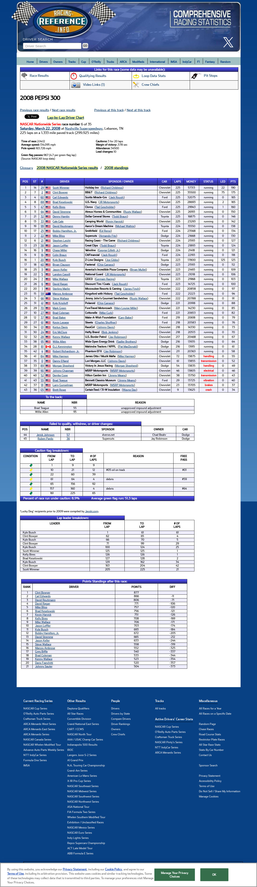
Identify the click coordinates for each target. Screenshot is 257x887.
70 (42, 308)
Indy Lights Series (78, 838)
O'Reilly (96, 61)
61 (42, 322)
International (157, 61)
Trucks (110, 61)
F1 (198, 61)
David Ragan (60, 284)
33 (42, 221)
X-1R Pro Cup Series (79, 781)
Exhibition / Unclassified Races (85, 822)
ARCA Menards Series (36, 734)
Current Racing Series (38, 701)
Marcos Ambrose (63, 293)
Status (208, 181)
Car (164, 181)
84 (42, 356)
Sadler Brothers (126, 341)
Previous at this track (109, 110)
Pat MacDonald (128, 346)
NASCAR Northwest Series (83, 801)
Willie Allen (59, 341)
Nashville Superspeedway (84, 128)
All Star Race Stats (210, 744)
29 (42, 187)
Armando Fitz (108, 235)
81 (42, 346)
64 (42, 211)
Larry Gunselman (63, 385)
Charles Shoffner (106, 322)
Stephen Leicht (61, 240)
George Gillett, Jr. (109, 250)
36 (68, 438)
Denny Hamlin (61, 216)
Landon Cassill (61, 274)
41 (42, 303)
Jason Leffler (60, 245)
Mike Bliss (59, 235)
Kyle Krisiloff (60, 303)
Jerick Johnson (45, 434)
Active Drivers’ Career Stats (174, 719)
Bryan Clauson (61, 264)
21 (42, 240)
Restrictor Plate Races (212, 739)
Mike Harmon (61, 356)
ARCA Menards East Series (39, 729)
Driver (64, 181)
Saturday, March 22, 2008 (40, 128)
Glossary (26, 168)
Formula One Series (35, 760)
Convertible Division (79, 718)
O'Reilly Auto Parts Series (38, 713)
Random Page (207, 724)
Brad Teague (60, 380)
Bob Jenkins (109, 332)
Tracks (72, 61)
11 (42, 269)
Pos (25, 181)
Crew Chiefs (118, 734)
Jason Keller (60, 269)
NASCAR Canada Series (37, 739)
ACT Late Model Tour (79, 848)
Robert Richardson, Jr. (66, 351)
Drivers (43, 61)
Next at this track (139, 110)
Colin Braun (60, 255)
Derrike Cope (60, 375)
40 (42, 264)
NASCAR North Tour (79, 734)
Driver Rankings (120, 724)
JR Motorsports (108, 202)
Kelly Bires (59, 207)
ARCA (123, 61)
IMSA (174, 61)
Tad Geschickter (105, 207)
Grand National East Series (83, 724)
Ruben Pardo (45, 438)
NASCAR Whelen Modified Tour (42, 744)
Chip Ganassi (106, 264)
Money (191, 181)
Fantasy (210, 61)
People (115, 701)
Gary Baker (125, 317)
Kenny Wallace (61, 337)
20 (42, 260)
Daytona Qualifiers (78, 708)
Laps (177, 181)
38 (42, 245)
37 (42, 317)
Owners (58, 61)
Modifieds (138, 61)
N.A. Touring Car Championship (86, 765)
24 (42, 332)
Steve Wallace (61, 298)
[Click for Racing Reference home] (128, 26)
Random (225, 61)
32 (42, 216)
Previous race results (34, 110)
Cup (83, 61)
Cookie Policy (113, 871)
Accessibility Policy (210, 781)
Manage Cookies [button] (209, 796)
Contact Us (205, 755)
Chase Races (206, 729)
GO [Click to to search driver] (85, 45)
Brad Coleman (61, 312)
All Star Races (75, 713)
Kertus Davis (60, 327)
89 (42, 365)
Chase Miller (60, 250)
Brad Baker (59, 317)
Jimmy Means (117, 375)
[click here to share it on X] (230, 42)
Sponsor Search (208, 765)
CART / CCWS (75, 729)
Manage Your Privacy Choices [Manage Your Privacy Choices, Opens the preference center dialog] (174, 876)
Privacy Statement (209, 775)
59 (42, 293)
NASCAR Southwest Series (83, 796)
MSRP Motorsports (122, 370)
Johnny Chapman (63, 370)
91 (42, 385)
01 (42, 327)
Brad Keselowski (62, 202)
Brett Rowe (59, 389)
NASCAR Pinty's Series (169, 742)
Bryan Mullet (138, 269)
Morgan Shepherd (63, 365)
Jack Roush (117, 197)
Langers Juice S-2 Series (82, 755)
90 (42, 370)
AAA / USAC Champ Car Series (85, 739)
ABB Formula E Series (80, 853)
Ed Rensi (105, 230)
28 (42, 337)
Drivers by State (120, 713)
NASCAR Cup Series (35, 708)
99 (42, 226)
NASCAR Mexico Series (81, 827)
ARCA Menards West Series (39, 724)
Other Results (76, 701)
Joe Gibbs (112, 260)
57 (68, 434)
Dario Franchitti (44, 662)
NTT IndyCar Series (35, 755)
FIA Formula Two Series (81, 812)
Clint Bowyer (60, 192)
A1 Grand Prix (75, 760)
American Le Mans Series (82, 775)
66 (42, 298)
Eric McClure (60, 332)
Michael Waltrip (125, 226)
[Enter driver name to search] (52, 46)
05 (42, 389)
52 (42, 375)
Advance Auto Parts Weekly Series (43, 750)
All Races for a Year (210, 708)
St (34, 181)
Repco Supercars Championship (86, 843)
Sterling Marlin (61, 288)
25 (42, 230)
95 (42, 341)
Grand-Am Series (77, 770)
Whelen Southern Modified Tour (86, 817)
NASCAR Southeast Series (83, 786)
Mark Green (59, 308)
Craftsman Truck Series (36, 718)
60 (42, 197)
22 (42, 235)
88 (42, 202)
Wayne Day (129, 389)
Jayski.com (91, 511)
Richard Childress (112, 187)
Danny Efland (61, 361)
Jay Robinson (117, 337)
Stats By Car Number (211, 750)
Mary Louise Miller (126, 308)
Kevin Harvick (114, 221)
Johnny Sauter (43, 666)
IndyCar (187, 61)
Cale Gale (58, 221)
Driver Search (38, 39)
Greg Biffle (41, 651)
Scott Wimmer (61, 187)
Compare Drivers (121, 718)
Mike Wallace (60, 279)
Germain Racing (105, 279)
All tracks (160, 708)
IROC (70, 750)
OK (214, 876)
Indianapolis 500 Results (82, 744)
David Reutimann (63, 226)
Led (222, 181)
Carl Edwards (60, 197)
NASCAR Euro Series (79, 832)
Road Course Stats (210, 734)
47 (42, 207)
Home (30, 61)
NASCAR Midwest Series (82, 791)
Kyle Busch (59, 260)
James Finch (131, 288)
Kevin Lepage (61, 322)
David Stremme (62, 211)
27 (42, 312)
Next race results (63, 110)
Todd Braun (120, 216)
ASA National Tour (78, 806)
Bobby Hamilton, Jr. (65, 230)
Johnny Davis (106, 327)
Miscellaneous (208, 701)
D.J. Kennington (62, 346)
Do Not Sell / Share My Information (219, 791)
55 (42, 380)
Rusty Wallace (132, 211)
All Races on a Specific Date (215, 713)
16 (42, 255)
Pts (233, 181)
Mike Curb (106, 312)
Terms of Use (206, 786)
